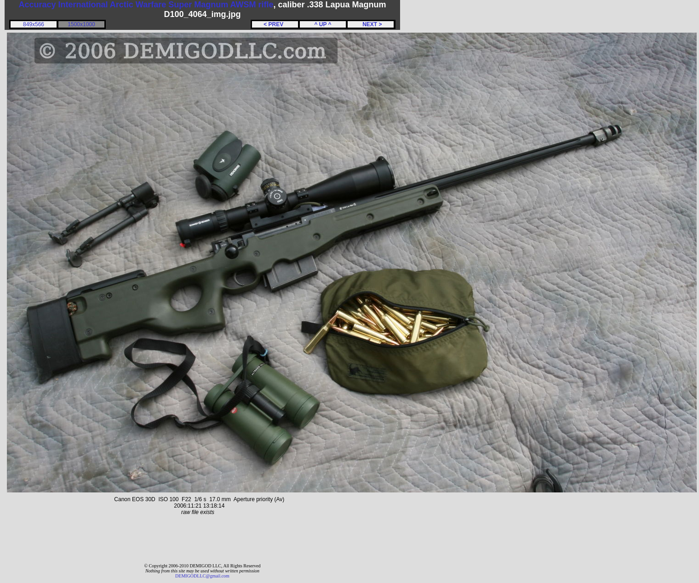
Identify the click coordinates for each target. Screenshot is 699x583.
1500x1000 (81, 24)
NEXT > (370, 24)
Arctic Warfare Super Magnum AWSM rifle (192, 4)
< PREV (275, 24)
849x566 (33, 24)
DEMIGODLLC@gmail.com (202, 575)
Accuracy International (63, 4)
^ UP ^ (322, 24)
